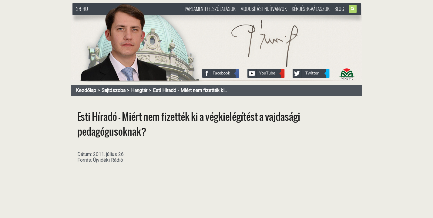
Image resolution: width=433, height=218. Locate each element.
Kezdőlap (86, 90)
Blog (339, 8)
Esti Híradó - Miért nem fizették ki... (190, 90)
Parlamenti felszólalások (210, 8)
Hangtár (139, 90)
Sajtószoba (114, 90)
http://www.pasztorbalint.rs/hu (121, 18)
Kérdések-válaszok (311, 8)
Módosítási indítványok (263, 8)
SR (78, 8)
